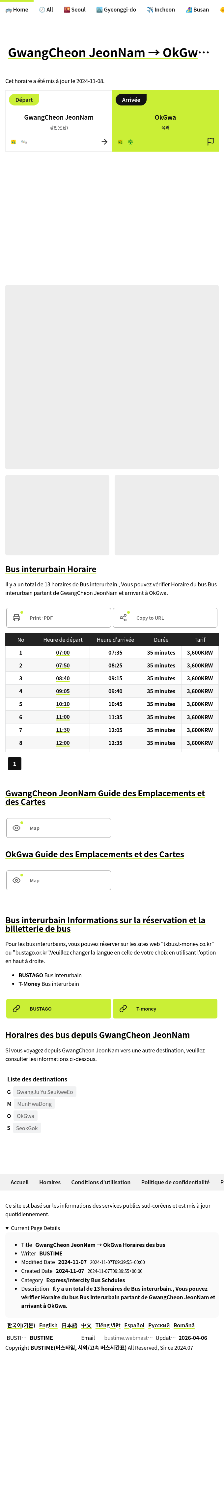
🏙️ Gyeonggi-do (116, 9)
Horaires (50, 1182)
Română (184, 1325)
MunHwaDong (34, 1104)
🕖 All (46, 9)
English (48, 1325)
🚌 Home (16, 9)
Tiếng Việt (108, 1325)
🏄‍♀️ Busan (197, 9)
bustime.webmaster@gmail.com (143, 1338)
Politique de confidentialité (175, 1182)
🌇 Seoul (75, 9)
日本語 (69, 1325)
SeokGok (27, 1128)
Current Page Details (35, 1228)
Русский (159, 1325)
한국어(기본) (21, 1325)
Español (135, 1325)
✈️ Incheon (161, 9)
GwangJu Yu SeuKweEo (44, 1092)
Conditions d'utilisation (101, 1182)
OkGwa (25, 1116)
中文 (86, 1325)
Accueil (20, 1182)
